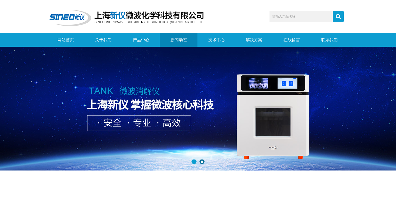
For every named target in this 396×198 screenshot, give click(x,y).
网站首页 (65, 40)
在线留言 (292, 40)
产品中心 (141, 40)
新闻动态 (178, 40)
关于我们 (103, 40)
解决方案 (254, 40)
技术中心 (216, 40)
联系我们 (329, 40)
